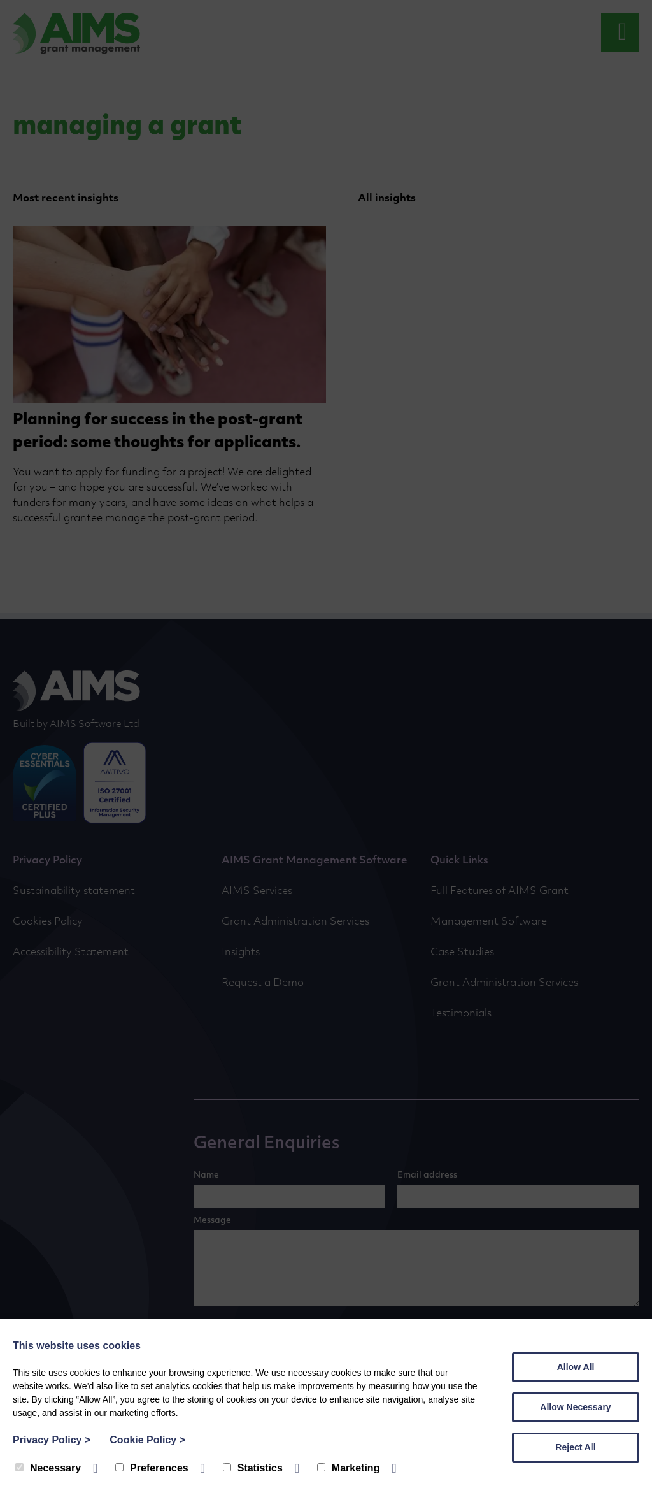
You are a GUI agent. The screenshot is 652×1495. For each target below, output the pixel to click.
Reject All (575, 1447)
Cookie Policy (147, 1439)
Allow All (576, 1367)
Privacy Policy (51, 1439)
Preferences (151, 1467)
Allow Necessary (575, 1407)
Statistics (253, 1467)
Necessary (48, 1467)
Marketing (348, 1467)
